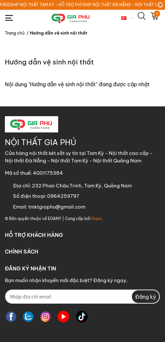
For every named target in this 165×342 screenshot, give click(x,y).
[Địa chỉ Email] (82, 296)
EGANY (54, 218)
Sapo (97, 218)
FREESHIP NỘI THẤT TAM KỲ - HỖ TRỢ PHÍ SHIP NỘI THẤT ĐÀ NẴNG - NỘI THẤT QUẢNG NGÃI (78, 4)
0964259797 (63, 196)
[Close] (160, 5)
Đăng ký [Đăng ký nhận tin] (145, 297)
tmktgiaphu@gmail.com (56, 207)
